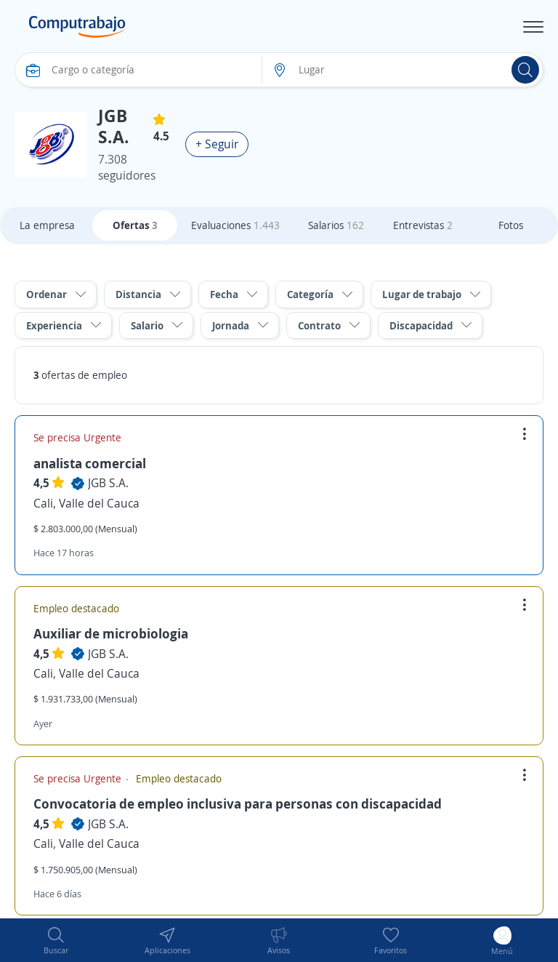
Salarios (336, 225)
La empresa (47, 225)
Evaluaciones (235, 225)
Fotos (510, 225)
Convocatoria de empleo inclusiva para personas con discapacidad (237, 803)
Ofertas (135, 225)
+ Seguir (216, 144)
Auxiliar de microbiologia (110, 633)
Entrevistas (423, 225)
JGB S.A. (108, 483)
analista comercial (89, 463)
